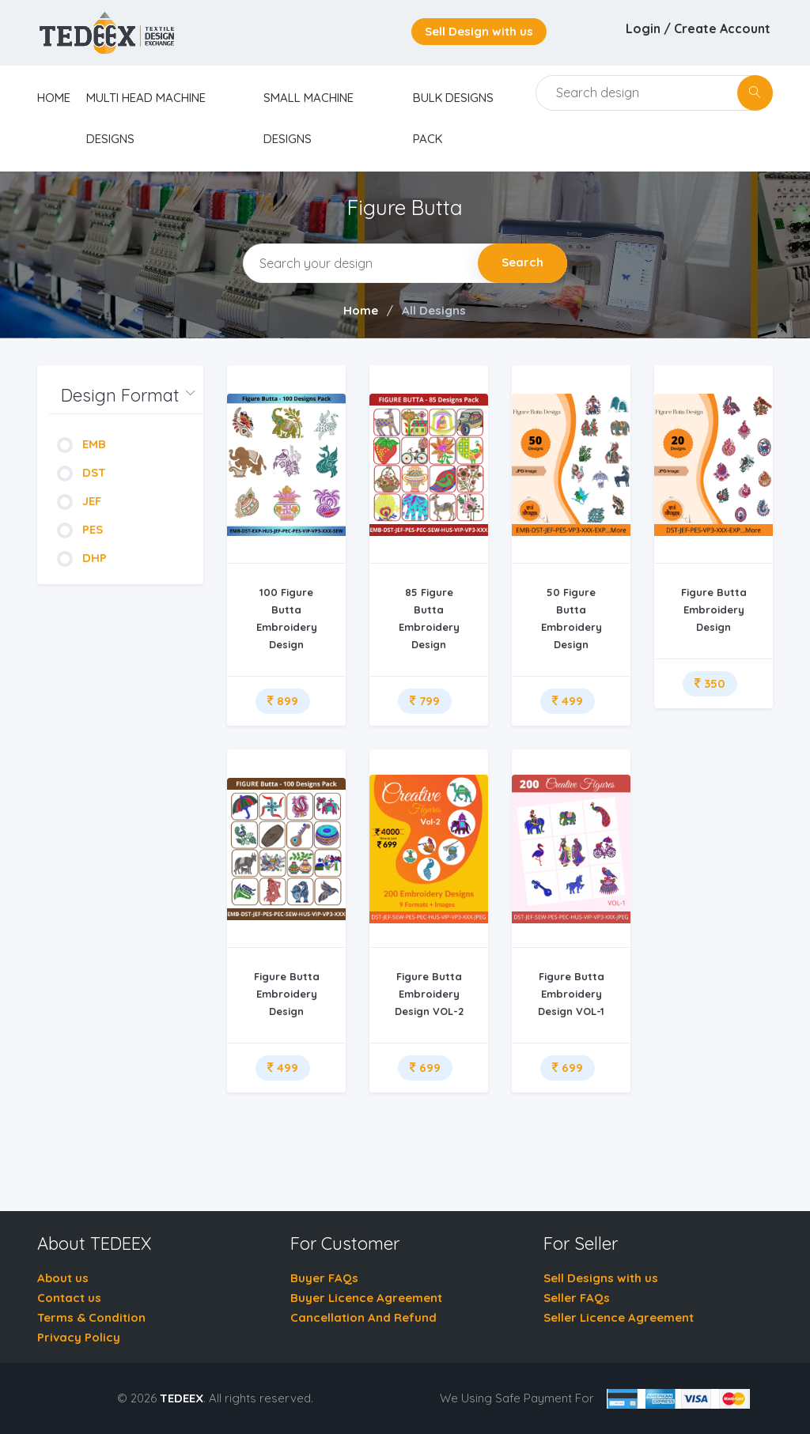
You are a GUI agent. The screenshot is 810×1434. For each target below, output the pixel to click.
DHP (82, 557)
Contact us (69, 1297)
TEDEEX (181, 1398)
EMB (81, 443)
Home (360, 310)
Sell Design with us (479, 31)
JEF (79, 500)
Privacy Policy (78, 1337)
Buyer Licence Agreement (366, 1297)
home (53, 97)
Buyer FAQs (324, 1277)
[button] (126, 395)
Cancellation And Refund (363, 1317)
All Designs (434, 310)
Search (522, 262)
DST (81, 472)
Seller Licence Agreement (618, 1317)
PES (80, 529)
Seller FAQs (576, 1297)
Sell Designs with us (600, 1277)
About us (63, 1277)
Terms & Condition (91, 1317)
